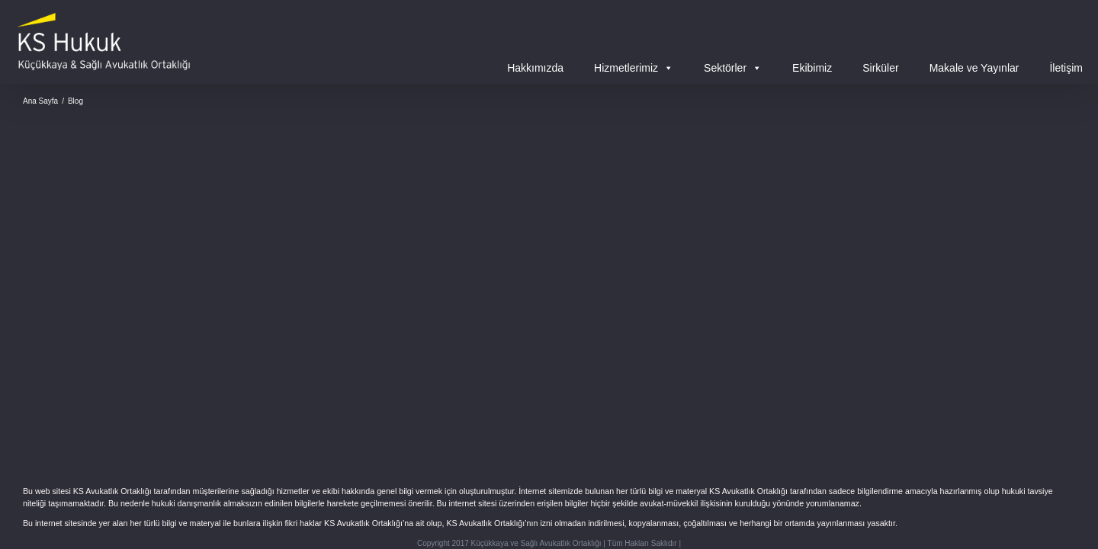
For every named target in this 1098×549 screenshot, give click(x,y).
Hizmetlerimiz (633, 68)
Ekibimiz (812, 68)
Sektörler (733, 68)
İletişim (1066, 68)
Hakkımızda (535, 68)
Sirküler (880, 68)
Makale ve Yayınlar (974, 68)
